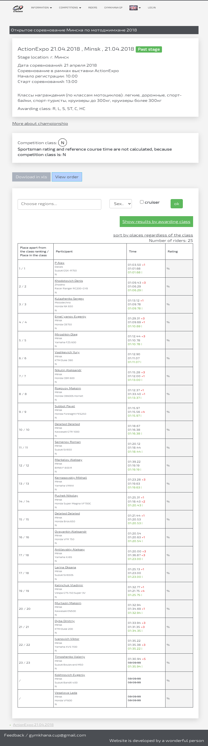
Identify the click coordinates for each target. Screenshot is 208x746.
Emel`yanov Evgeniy (70, 316)
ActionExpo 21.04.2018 (33, 724)
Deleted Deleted (67, 424)
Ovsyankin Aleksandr (71, 531)
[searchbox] (59, 203)
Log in (152, 7)
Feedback (14, 735)
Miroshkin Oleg (66, 334)
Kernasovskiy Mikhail (71, 477)
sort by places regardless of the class (153, 235)
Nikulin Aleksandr (68, 370)
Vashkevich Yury (67, 352)
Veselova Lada (66, 692)
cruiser (150, 202)
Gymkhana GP (113, 7)
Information (41, 7)
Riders (92, 7)
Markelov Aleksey (68, 459)
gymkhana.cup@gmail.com (57, 735)
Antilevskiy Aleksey (70, 549)
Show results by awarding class (156, 221)
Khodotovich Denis (69, 280)
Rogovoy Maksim (68, 388)
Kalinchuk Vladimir (69, 585)
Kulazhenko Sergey (69, 298)
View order (67, 176)
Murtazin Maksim (68, 603)
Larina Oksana (65, 567)
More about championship (40, 123)
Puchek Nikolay (66, 495)
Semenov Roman (68, 441)
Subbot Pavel (65, 406)
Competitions (70, 7)
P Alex (59, 262)
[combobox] (59, 204)
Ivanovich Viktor (67, 638)
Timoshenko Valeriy (70, 656)
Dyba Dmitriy (65, 620)
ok (176, 203)
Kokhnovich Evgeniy (70, 674)
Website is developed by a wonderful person (156, 740)
